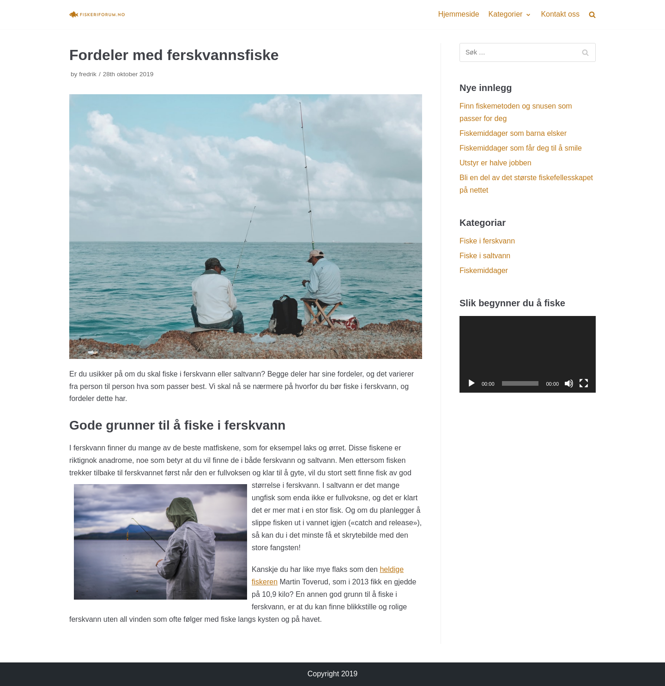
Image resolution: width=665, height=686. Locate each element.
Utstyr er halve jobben (495, 163)
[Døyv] (569, 383)
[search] (592, 14)
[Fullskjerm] (583, 383)
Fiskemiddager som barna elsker (513, 133)
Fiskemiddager (483, 270)
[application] (527, 354)
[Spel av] (471, 383)
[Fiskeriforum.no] (97, 14)
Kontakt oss (560, 14)
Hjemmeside (458, 14)
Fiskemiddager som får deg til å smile (520, 148)
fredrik (88, 74)
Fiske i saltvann (484, 256)
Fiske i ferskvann (487, 241)
